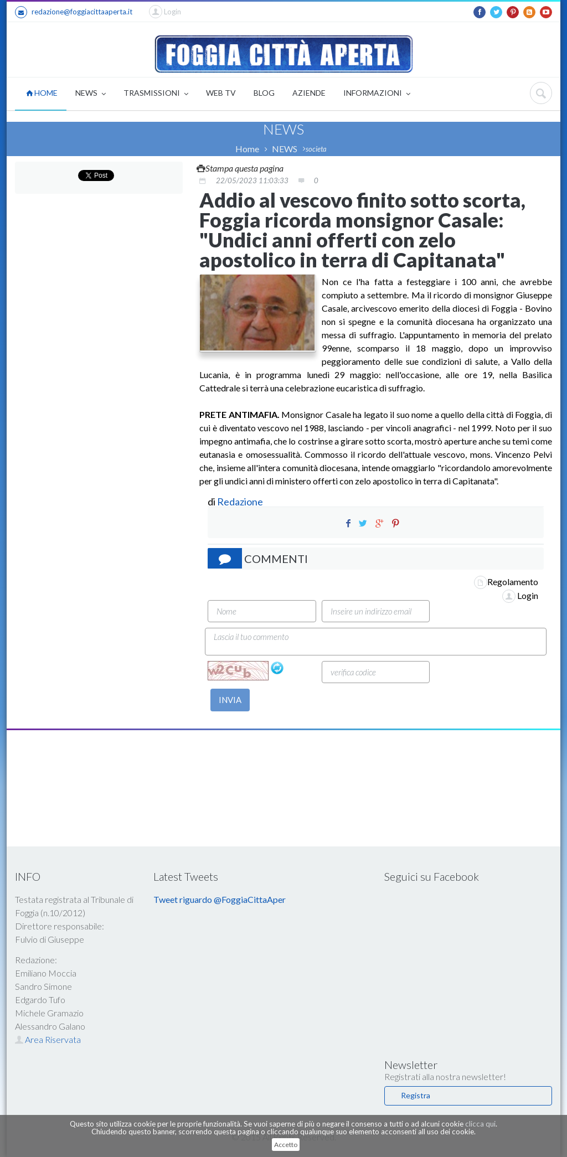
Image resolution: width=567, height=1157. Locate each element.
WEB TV (221, 92)
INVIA (230, 700)
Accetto (285, 1144)
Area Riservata (48, 1039)
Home (247, 148)
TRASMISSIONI (155, 94)
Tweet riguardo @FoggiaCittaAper (219, 899)
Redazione (241, 501)
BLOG (264, 92)
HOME (42, 92)
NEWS (90, 94)
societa (316, 148)
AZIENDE (309, 92)
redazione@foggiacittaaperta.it (73, 12)
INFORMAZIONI (376, 94)
